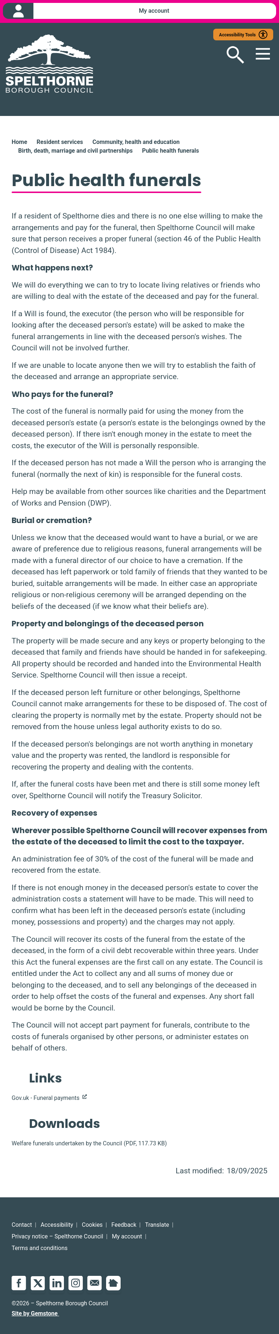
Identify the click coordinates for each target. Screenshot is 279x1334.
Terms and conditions (40, 1248)
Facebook (19, 1283)
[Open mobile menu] (258, 55)
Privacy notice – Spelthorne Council (57, 1236)
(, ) (89, 1143)
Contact (22, 1224)
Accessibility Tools (237, 35)
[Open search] (229, 55)
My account (127, 1236)
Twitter (38, 1283)
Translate (157, 1224)
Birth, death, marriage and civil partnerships (75, 151)
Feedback (124, 1224)
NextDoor (113, 1283)
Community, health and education (135, 142)
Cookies (92, 1224)
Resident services (60, 142)
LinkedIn (56, 1283)
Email (94, 1283)
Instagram (75, 1283)
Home (19, 142)
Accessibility (57, 1224)
